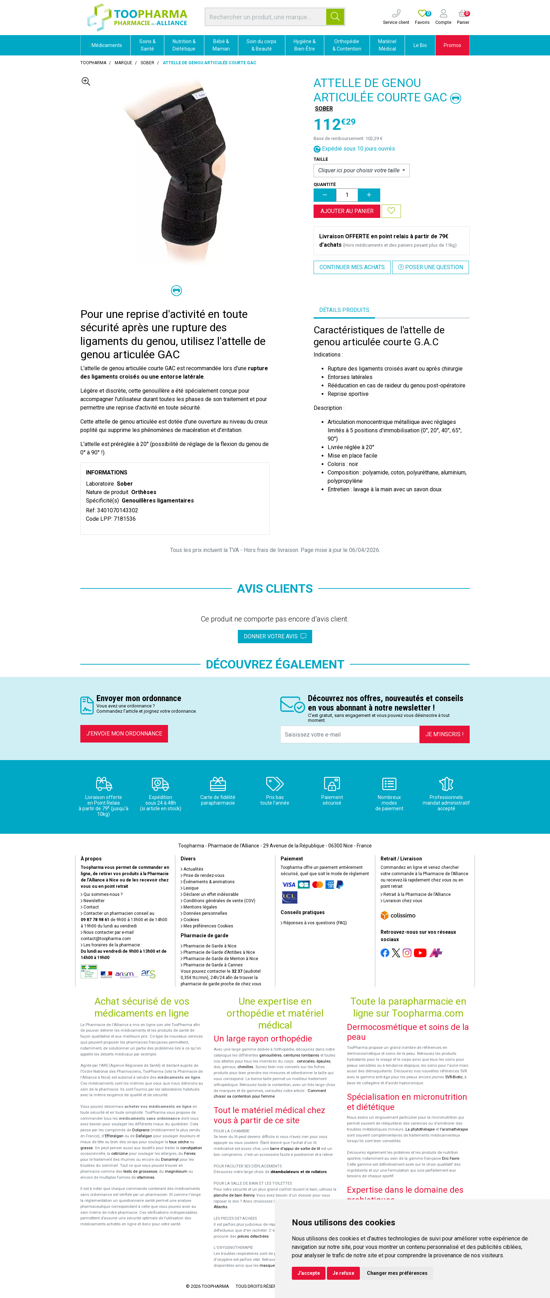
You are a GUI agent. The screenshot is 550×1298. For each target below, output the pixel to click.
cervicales (306, 1061)
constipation (191, 1148)
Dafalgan (144, 1136)
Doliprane (140, 1130)
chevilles (245, 1067)
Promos (452, 45)
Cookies (190, 919)
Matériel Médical (387, 45)
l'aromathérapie (454, 1129)
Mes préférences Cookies (207, 926)
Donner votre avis (275, 636)
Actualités (192, 869)
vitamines (145, 1177)
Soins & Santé (147, 45)
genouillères (270, 1055)
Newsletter (93, 900)
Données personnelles (204, 913)
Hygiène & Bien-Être (305, 45)
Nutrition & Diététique (184, 45)
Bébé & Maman (221, 45)
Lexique (190, 888)
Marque (123, 62)
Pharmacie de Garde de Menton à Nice (219, 958)
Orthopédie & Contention (347, 45)
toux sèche (179, 1142)
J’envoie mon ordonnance (124, 733)
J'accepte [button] (308, 1273)
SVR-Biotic (454, 1077)
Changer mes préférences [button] (397, 1273)
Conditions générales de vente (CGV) (218, 900)
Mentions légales (199, 907)
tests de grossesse (140, 1171)
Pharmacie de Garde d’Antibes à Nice (218, 952)
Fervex (190, 1153)
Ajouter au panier (347, 211)
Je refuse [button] (343, 1273)
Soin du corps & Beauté (261, 45)
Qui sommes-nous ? (101, 894)
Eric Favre (450, 1158)
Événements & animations (208, 881)
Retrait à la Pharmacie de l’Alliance (416, 894)
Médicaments (105, 45)
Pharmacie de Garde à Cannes (212, 965)
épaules (323, 1061)
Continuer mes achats (352, 267)
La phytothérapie (420, 1129)
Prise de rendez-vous (202, 875)
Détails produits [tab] (344, 310)
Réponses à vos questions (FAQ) (314, 922)
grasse (86, 1148)
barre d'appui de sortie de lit (295, 1148)
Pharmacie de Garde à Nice (208, 946)
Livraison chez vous (401, 900)
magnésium (176, 1171)
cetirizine (119, 1153)
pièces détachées (253, 1236)
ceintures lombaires (301, 1055)
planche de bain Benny (234, 1195)
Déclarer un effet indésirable (210, 894)
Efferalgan (114, 1136)
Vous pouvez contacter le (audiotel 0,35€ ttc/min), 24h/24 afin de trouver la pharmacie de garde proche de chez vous (221, 977)
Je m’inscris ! (444, 734)
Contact (90, 907)
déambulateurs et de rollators (298, 1172)
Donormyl (170, 1159)
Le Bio (420, 45)
